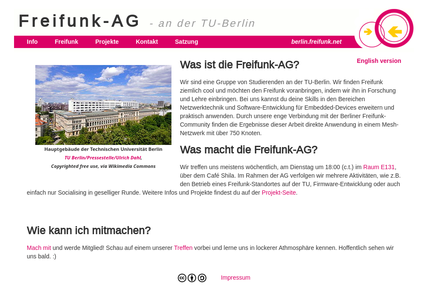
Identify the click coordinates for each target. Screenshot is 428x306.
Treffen (183, 247)
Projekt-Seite (279, 192)
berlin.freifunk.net (316, 41)
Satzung (186, 41)
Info (32, 41)
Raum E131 (379, 167)
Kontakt (147, 41)
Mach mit (39, 247)
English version (379, 60)
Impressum (235, 277)
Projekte (107, 41)
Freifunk (66, 41)
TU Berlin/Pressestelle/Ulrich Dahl (103, 157)
